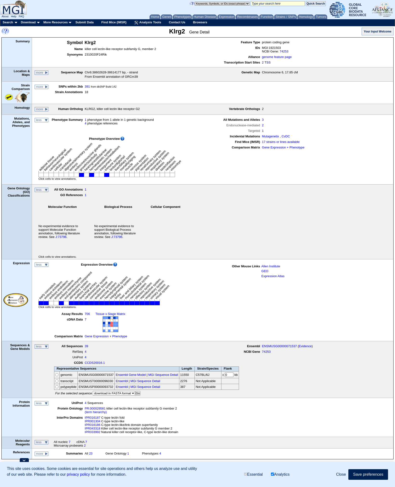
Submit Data (84, 22)
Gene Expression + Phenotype (283, 147)
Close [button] (341, 474)
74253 (284, 51)
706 (87, 314)
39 (86, 346)
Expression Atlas (272, 276)
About (5, 16)
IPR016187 (92, 417)
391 (87, 86)
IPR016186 (92, 425)
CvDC (286, 136)
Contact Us (177, 22)
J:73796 (60, 237)
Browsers (200, 22)
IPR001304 (92, 421)
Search (8, 22)
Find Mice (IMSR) (113, 22)
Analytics (280, 474)
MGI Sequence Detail (163, 375)
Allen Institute (270, 266)
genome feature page (277, 57)
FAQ (21, 16)
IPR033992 (92, 432)
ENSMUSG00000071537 (279, 346)
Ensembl (122, 381)
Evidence (305, 346)
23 (90, 453)
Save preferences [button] (368, 474)
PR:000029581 (95, 408)
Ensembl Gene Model (131, 375)
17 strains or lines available (281, 142)
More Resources (55, 22)
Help (13, 16)
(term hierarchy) (96, 412)
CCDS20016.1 (95, 363)
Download (28, 22)
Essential (253, 474)
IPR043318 (92, 428)
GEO (264, 271)
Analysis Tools (147, 22)
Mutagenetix (270, 136)
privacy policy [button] (78, 474)
